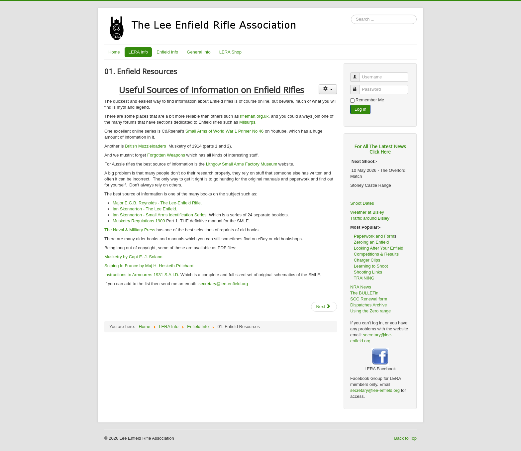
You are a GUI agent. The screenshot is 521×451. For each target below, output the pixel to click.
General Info (199, 52)
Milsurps (247, 122)
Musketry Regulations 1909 (139, 220)
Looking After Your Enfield (378, 248)
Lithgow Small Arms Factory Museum (241, 164)
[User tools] (328, 89)
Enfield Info (167, 52)
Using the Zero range (370, 310)
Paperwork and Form (374, 236)
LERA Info (138, 52)
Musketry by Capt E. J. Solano (133, 256)
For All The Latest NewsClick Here (380, 149)
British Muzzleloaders (145, 146)
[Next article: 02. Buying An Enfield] (324, 307)
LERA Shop (230, 52)
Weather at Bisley (367, 212)
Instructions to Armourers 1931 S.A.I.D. (142, 274)
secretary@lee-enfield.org (223, 283)
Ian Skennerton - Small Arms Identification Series (160, 214)
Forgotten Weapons (166, 155)
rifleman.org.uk (254, 116)
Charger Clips (367, 260)
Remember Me (370, 99)
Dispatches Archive (368, 304)
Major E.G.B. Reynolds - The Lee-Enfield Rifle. (157, 202)
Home (114, 52)
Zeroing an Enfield (371, 242)
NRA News (360, 286)
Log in (360, 109)
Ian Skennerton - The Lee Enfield (144, 208)
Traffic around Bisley (369, 218)
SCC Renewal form (368, 298)
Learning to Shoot (371, 266)
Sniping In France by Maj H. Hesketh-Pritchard (148, 265)
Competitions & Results (374, 254)
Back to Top (405, 438)
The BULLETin (364, 292)
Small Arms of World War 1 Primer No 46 (224, 131)
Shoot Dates (362, 203)
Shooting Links (368, 272)
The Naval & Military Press (129, 229)
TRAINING (364, 278)
